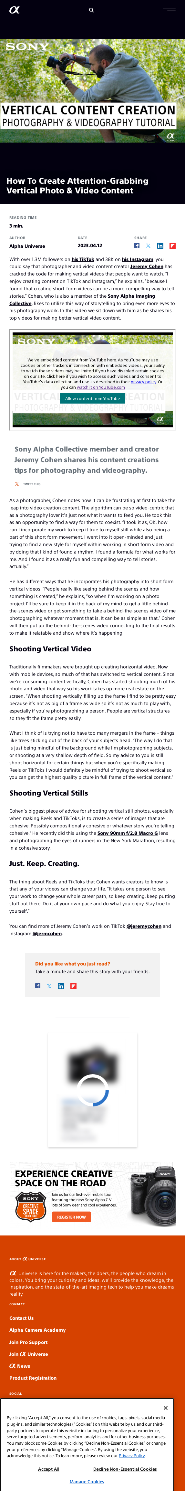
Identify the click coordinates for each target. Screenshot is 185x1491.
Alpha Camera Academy (37, 1330)
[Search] (91, 10)
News (19, 1366)
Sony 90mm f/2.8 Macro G (128, 833)
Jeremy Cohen (146, 266)
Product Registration (33, 1378)
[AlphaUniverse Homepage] (14, 11)
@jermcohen (47, 933)
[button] (169, 10)
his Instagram (137, 259)
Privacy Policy (132, 1474)
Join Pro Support (28, 1342)
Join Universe (28, 1354)
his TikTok (83, 259)
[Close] (166, 1427)
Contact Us (21, 1318)
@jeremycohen (144, 926)
